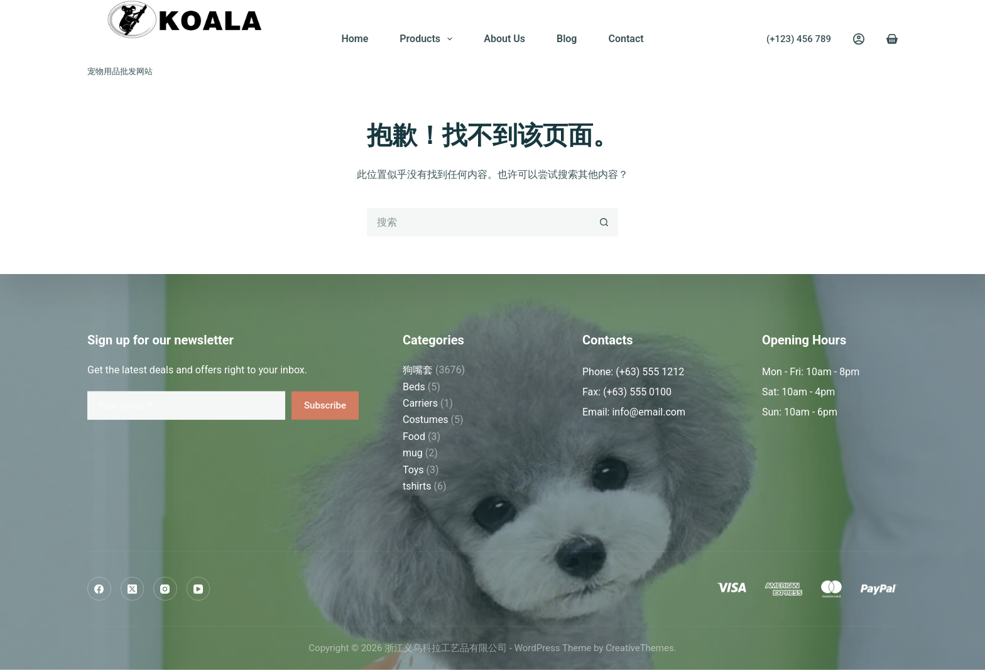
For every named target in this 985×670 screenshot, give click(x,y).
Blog (567, 39)
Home (354, 39)
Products (428, 39)
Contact (625, 39)
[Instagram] (165, 589)
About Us (504, 39)
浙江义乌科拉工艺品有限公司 (189, 50)
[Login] (858, 39)
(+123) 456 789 (798, 39)
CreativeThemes (640, 648)
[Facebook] (99, 589)
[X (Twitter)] (132, 589)
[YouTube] (198, 589)
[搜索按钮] (604, 222)
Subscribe (325, 404)
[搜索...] (478, 222)
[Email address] (186, 405)
